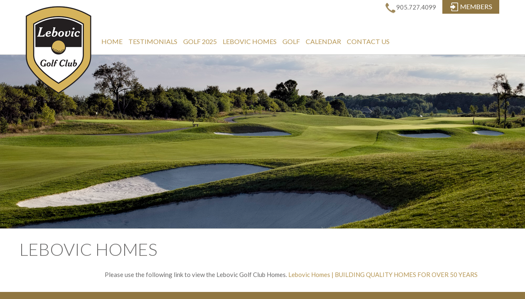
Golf (291, 41)
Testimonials (152, 41)
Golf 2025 (200, 41)
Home (112, 41)
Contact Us (368, 41)
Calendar (323, 41)
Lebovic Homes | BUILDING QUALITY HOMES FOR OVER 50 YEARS (383, 274)
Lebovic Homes (250, 41)
